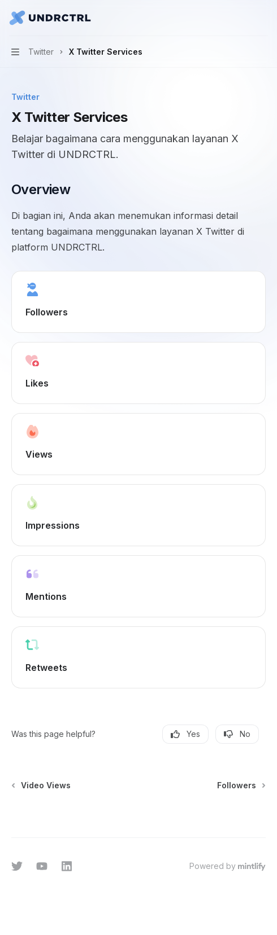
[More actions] (262, 18)
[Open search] (241, 18)
